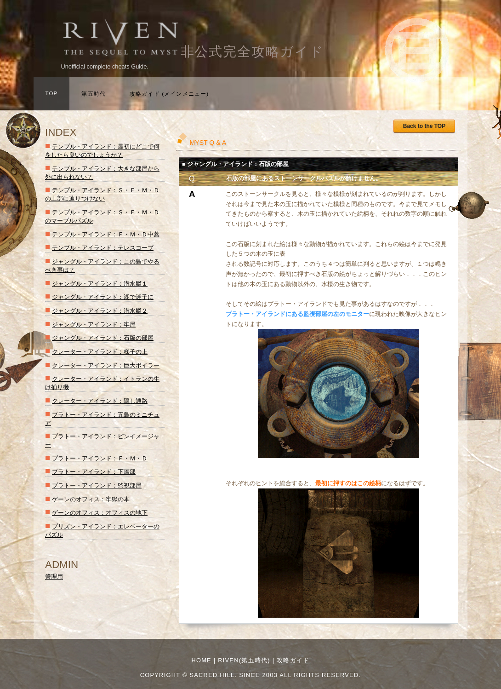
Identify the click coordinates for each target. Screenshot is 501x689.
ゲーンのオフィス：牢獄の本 (91, 499)
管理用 (54, 576)
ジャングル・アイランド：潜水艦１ (100, 283)
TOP (52, 93)
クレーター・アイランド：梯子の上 (100, 351)
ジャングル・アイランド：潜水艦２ (100, 310)
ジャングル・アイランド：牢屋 (94, 324)
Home (201, 660)
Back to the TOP (424, 126)
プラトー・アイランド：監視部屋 (97, 485)
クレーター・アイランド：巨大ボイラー (105, 365)
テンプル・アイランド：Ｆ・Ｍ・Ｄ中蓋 (105, 234)
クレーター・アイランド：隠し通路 (100, 400)
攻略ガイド (293, 660)
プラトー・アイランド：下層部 (94, 471)
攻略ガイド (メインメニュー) (169, 94)
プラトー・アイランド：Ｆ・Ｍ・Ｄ (100, 458)
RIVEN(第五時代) (244, 660)
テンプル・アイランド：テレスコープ (103, 247)
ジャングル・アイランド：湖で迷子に (103, 296)
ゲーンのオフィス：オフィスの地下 (100, 512)
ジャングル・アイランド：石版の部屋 (103, 337)
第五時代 (93, 94)
